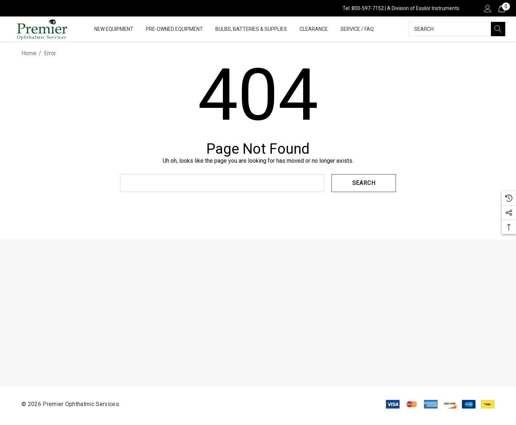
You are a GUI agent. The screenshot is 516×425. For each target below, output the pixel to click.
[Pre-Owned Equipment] (174, 29)
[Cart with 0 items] (501, 8)
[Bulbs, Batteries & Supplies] (251, 29)
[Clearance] (313, 29)
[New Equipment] (113, 29)
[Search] (498, 29)
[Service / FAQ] (357, 29)
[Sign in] (487, 8)
